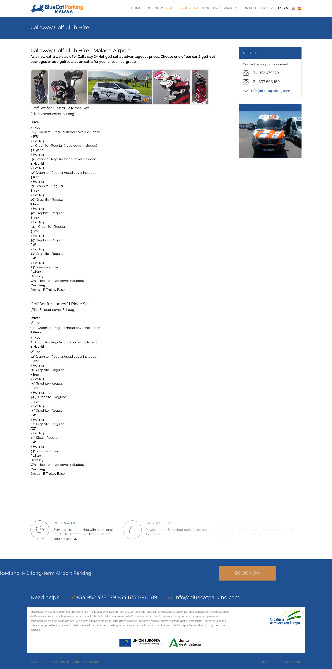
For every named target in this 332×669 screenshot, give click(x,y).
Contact (248, 8)
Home (136, 8)
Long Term (210, 8)
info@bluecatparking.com (207, 597)
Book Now (153, 8)
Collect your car (182, 8)
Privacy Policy (291, 662)
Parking (231, 8)
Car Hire (267, 8)
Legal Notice (265, 662)
